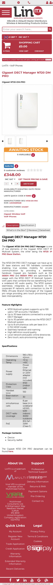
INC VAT (24, 37)
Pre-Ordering (38, 496)
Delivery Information (38, 481)
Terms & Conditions (38, 536)
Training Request (38, 476)
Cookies (38, 541)
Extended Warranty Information (15, 562)
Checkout (39, 51)
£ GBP (10, 37)
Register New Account (15, 537)
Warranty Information (15, 555)
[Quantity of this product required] (12, 183)
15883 (28, 196)
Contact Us (38, 501)
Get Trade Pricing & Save (32, 179)
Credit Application (15, 548)
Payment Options (37, 491)
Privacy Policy (38, 531)
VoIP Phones (10, 217)
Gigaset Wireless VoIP (14, 214)
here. (11, 451)
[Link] (10, 580)
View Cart (23, 51)
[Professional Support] (17, 2)
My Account (15, 531)
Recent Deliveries (15, 568)
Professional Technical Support (37, 470)
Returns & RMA (38, 486)
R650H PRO (26, 275)
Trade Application (15, 544)
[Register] (51, 2)
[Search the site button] (50, 29)
